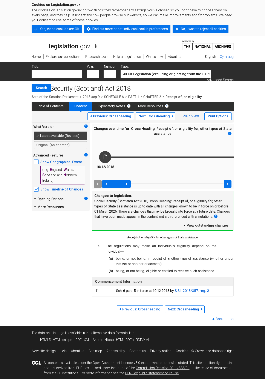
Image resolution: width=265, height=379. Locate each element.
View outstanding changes (206, 225)
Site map (95, 351)
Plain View (191, 116)
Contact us (137, 351)
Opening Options (48, 199)
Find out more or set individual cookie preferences (130, 29)
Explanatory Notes (111, 106)
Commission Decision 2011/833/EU (163, 368)
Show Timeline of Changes (61, 189)
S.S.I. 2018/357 (186, 291)
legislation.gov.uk (65, 45)
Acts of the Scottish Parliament (55, 97)
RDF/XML (143, 340)
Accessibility (115, 351)
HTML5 (45, 340)
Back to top (225, 319)
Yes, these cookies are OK (59, 29)
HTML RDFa (125, 340)
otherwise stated (175, 363)
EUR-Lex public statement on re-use (152, 373)
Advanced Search (220, 80)
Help (63, 351)
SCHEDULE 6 (114, 97)
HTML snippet (63, 340)
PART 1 (133, 97)
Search (41, 88)
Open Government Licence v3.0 (116, 363)
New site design (44, 351)
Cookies (182, 351)
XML (87, 340)
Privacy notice (161, 351)
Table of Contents (50, 106)
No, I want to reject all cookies (203, 29)
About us (77, 351)
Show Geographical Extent (61, 162)
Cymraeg (227, 57)
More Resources (150, 106)
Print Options (218, 116)
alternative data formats (109, 333)
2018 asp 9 (91, 97)
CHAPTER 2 (152, 97)
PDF (78, 340)
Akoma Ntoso (103, 340)
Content (80, 106)
